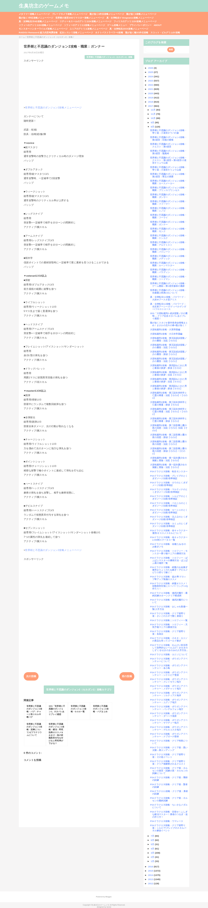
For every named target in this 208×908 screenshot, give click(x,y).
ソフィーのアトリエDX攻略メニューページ (40, 25)
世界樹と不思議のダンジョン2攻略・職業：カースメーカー (168, 182)
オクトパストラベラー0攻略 (109, 32)
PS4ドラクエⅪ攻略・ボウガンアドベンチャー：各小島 (168, 666)
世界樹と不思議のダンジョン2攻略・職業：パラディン (168, 270)
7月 (153, 836)
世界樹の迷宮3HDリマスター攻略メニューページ (79, 17)
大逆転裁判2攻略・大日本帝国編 (166, 334)
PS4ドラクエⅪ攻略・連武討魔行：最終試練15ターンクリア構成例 (168, 594)
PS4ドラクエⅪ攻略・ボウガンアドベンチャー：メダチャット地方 (168, 687)
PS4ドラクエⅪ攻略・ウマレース (166, 821)
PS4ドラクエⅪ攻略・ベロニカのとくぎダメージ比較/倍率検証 (168, 504)
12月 (153, 110)
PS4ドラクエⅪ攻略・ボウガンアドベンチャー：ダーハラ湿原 (168, 714)
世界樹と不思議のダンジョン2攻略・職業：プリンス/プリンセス (168, 188)
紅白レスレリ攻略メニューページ (76, 32)
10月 (153, 118)
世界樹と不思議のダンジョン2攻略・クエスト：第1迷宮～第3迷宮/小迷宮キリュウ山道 (168, 160)
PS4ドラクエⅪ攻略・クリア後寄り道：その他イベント (167, 755)
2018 (151, 102)
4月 (153, 848)
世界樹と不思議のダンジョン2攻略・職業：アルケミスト (168, 243)
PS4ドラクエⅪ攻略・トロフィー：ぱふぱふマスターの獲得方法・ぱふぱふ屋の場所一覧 (169, 560)
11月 (153, 114)
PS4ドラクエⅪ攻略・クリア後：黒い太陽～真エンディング (168, 748)
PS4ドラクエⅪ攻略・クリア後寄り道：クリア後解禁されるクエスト (167, 762)
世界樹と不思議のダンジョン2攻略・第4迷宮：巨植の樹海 (168, 138)
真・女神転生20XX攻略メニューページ (128, 28)
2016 (151, 866)
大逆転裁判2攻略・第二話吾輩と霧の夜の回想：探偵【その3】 (168, 436)
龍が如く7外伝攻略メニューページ (36, 17)
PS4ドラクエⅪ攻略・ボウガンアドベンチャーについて (168, 659)
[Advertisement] (79, 83)
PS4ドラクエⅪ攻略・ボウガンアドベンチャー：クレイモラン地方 (168, 680)
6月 (153, 840)
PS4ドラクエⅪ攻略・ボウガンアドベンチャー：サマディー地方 (168, 721)
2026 (151, 68)
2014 (151, 875)
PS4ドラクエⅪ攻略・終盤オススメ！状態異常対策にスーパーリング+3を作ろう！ (169, 586)
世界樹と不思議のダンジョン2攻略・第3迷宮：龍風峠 (168, 152)
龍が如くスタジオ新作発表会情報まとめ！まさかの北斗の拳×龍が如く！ (169, 324)
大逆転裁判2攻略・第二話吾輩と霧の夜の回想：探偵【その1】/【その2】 (168, 451)
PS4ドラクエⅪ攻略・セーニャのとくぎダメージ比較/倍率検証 (168, 511)
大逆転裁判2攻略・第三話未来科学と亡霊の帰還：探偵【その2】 (168, 403)
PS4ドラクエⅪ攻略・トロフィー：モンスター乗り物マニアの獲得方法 (168, 552)
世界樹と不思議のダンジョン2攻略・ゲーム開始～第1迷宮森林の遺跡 (168, 284)
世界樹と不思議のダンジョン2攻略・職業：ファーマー (168, 202)
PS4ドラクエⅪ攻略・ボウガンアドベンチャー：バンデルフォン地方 (168, 707)
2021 (151, 89)
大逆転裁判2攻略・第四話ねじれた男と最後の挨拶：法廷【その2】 (168, 373)
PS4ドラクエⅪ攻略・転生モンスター (168, 471)
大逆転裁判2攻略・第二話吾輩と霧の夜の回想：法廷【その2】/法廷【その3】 (168, 428)
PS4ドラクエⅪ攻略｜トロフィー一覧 (168, 620)
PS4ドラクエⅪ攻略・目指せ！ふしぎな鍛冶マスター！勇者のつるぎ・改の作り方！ (169, 814)
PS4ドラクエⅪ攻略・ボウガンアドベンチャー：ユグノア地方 (168, 701)
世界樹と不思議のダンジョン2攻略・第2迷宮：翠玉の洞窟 (168, 175)
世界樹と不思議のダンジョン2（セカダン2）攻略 (109, 57)
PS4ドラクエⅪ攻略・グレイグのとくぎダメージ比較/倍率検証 (168, 477)
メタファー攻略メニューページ (34, 14)
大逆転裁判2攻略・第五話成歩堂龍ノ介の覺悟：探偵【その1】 (168, 352)
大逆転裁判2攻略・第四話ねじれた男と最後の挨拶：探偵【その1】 (168, 387)
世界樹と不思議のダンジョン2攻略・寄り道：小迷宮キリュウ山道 (168, 168)
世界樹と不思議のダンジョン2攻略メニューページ (53, 107)
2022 (151, 85)
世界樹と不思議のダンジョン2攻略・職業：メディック (168, 257)
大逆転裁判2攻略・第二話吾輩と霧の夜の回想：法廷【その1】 (168, 442)
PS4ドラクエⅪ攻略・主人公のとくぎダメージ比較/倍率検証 (168, 518)
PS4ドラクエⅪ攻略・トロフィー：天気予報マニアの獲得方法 (168, 625)
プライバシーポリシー (140, 25)
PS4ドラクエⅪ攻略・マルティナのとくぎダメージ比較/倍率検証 (168, 490)
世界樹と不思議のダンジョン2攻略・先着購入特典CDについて (168, 291)
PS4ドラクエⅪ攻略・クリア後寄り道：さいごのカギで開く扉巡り (167, 614)
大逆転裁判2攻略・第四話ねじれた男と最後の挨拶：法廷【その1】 (168, 380)
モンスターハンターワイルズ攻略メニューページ (43, 28)
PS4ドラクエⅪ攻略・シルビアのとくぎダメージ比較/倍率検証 (168, 497)
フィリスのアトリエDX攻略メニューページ (135, 21)
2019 (151, 97)
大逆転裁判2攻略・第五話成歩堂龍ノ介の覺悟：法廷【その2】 (168, 346)
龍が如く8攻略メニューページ (141, 14)
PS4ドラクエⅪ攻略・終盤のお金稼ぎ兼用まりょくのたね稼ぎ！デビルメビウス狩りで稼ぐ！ (169, 570)
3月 (153, 853)
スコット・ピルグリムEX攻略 (165, 32)
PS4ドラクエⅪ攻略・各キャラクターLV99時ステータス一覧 (168, 538)
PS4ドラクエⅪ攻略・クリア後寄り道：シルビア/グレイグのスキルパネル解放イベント (168, 828)
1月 (153, 861)
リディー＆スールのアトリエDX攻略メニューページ (86, 21)
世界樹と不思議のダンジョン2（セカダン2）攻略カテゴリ (79, 689)
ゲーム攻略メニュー (117, 25)
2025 (151, 72)
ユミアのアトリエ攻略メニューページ (88, 28)
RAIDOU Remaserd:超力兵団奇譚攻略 (38, 32)
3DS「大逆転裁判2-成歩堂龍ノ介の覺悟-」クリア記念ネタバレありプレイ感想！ (168, 316)
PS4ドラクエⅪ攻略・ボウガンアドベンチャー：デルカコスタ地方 (168, 728)
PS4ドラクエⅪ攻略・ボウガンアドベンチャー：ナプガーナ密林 (168, 735)
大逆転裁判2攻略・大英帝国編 (165, 329)
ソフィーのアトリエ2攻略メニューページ (84, 25)
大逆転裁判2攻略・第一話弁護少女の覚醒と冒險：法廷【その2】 (168, 459)
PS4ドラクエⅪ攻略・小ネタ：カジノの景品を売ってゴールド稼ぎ (168, 639)
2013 (151, 879)
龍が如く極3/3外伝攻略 (136, 32)
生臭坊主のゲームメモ (44, 6)
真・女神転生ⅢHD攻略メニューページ (38, 21)
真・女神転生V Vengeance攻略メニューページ (130, 17)
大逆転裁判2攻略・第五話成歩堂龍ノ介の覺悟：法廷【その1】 (168, 359)
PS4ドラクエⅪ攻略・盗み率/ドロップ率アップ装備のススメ (168, 577)
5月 (153, 844)
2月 (153, 857)
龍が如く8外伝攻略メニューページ (107, 14)
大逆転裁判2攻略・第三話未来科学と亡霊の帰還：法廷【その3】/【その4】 (168, 395)
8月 (153, 126)
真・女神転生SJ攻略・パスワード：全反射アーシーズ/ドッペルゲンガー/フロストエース (168, 306)
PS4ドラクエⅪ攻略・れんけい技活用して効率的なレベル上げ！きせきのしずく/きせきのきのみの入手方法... (169, 647)
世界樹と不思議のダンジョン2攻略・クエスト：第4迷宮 (168, 145)
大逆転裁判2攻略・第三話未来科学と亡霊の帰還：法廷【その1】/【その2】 (168, 411)
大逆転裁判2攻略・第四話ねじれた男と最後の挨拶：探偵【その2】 (168, 366)
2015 (151, 871)
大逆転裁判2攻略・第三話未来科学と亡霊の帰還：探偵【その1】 (168, 419)
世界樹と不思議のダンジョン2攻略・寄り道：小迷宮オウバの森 (168, 131)
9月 (153, 122)
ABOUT (158, 25)
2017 (151, 106)
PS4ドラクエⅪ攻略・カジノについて (168, 654)
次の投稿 (31, 676)
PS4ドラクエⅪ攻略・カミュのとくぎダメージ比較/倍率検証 (168, 524)
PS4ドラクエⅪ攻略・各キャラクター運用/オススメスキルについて (168, 531)
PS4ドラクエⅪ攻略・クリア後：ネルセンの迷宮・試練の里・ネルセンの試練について (169, 770)
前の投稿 (127, 676)
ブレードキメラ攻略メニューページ (69, 14)
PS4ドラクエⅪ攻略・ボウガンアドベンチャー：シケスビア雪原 (168, 673)
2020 (151, 93)
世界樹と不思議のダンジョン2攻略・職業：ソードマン (168, 277)
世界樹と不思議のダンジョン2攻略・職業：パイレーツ (168, 250)
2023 (151, 80)
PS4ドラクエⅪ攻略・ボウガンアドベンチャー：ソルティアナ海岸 (168, 694)
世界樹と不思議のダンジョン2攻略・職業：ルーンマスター (168, 264)
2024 (151, 76)
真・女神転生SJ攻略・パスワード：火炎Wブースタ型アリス (168, 298)
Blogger (108, 897)
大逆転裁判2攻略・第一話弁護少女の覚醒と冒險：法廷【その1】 (168, 465)
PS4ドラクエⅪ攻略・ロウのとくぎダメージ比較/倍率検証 (168, 483)
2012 (151, 883)
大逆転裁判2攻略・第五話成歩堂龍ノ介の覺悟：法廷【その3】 (168, 339)
